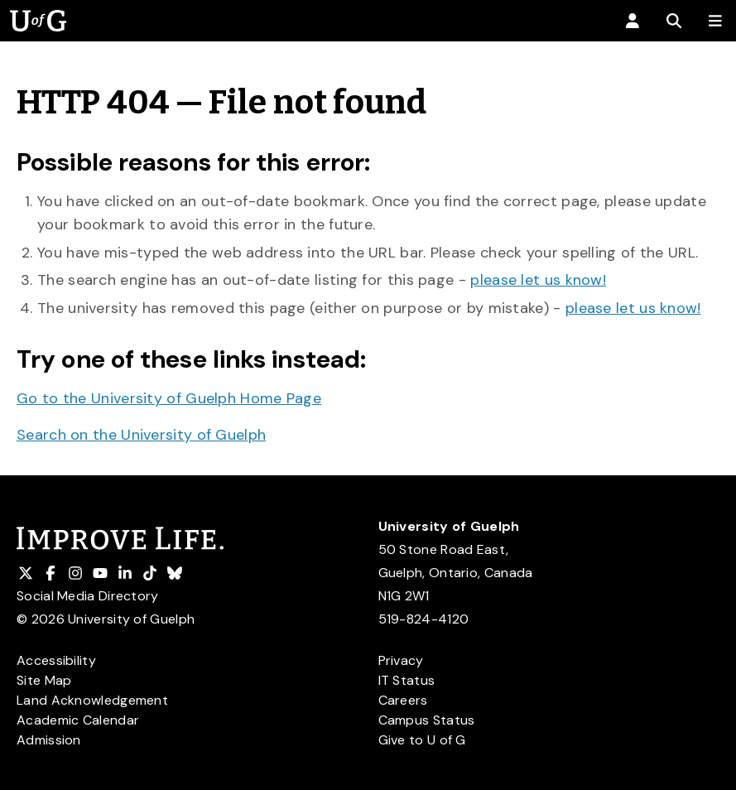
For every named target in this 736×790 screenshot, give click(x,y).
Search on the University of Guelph (141, 435)
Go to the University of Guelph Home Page (169, 398)
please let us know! (538, 280)
